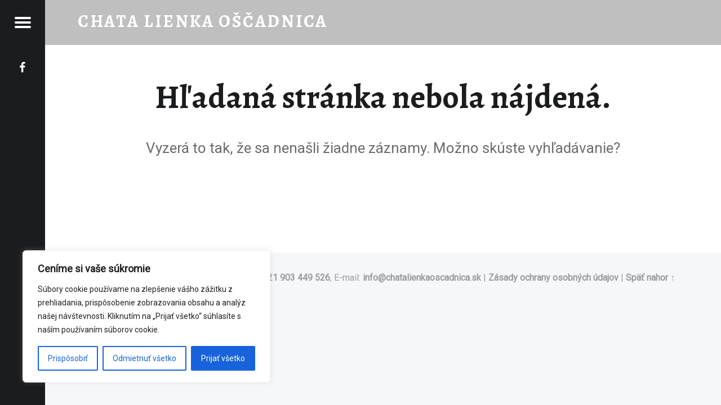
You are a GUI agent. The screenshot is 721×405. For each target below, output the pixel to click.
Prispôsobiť (68, 358)
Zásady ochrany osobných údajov (553, 277)
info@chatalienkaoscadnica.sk (422, 277)
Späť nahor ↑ (650, 277)
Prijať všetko (223, 358)
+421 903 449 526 (293, 277)
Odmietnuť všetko (144, 358)
